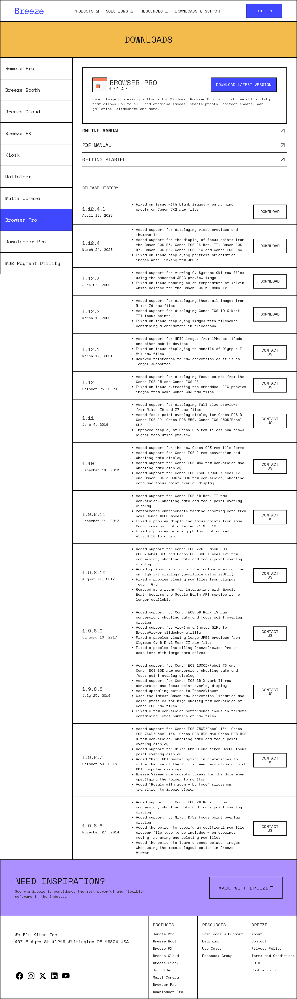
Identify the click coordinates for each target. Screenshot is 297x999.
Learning (211, 941)
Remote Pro (19, 68)
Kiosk (12, 154)
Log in (264, 11)
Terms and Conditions (273, 955)
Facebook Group (217, 955)
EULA (256, 962)
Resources (152, 10)
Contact (259, 941)
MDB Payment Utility (32, 263)
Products (83, 10)
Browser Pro (21, 219)
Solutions (117, 10)
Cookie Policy (266, 970)
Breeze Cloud (22, 111)
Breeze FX (18, 133)
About (257, 934)
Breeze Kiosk (166, 962)
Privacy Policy (267, 948)
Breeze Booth (22, 89)
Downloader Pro (25, 241)
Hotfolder (18, 176)
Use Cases (212, 948)
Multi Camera (22, 198)
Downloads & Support (198, 10)
